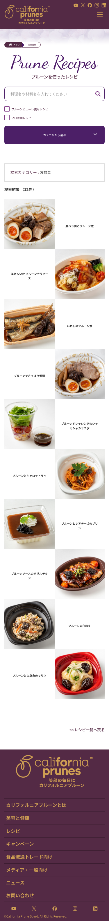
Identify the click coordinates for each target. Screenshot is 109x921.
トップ (16, 44)
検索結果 (32, 44)
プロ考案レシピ (21, 118)
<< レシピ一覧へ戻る (87, 729)
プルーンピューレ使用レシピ (29, 109)
